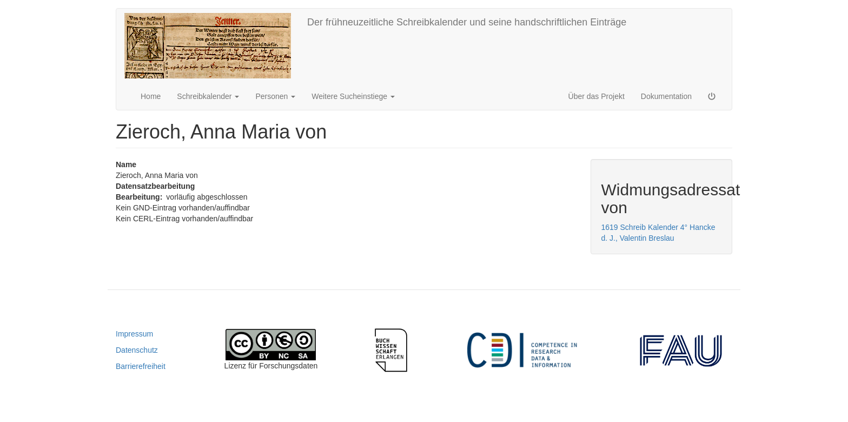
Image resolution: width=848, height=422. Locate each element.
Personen (275, 96)
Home (151, 96)
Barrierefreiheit (140, 366)
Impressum (134, 333)
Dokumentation (666, 96)
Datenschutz (137, 350)
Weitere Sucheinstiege (353, 96)
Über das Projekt (596, 96)
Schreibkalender (208, 96)
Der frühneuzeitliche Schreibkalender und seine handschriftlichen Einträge (466, 22)
